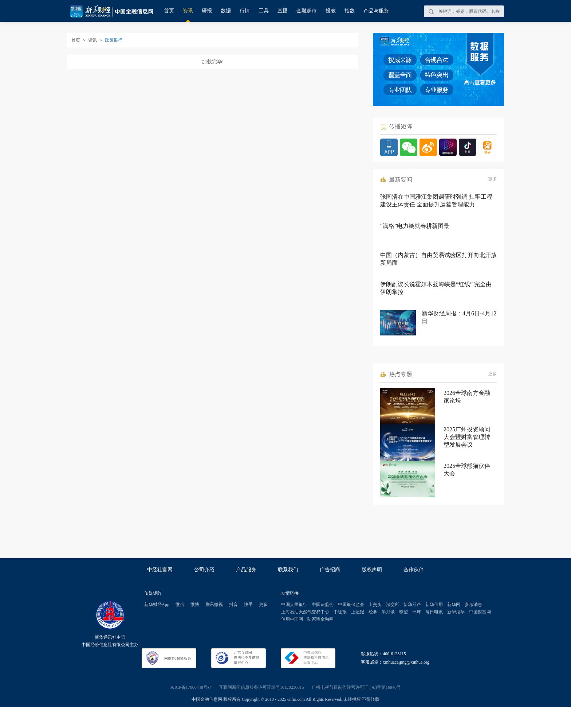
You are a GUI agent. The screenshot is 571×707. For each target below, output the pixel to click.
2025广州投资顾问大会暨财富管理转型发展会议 (467, 437)
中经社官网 (160, 569)
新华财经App (156, 604)
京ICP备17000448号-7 (190, 687)
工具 (264, 10)
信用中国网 (292, 619)
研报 (207, 10)
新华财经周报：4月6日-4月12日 (459, 317)
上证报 (357, 611)
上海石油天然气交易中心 (305, 611)
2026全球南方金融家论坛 (467, 397)
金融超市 (306, 10)
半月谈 (388, 611)
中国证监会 (323, 604)
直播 (282, 10)
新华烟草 (456, 611)
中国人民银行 (294, 604)
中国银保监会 (351, 604)
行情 (245, 10)
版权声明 (372, 569)
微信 (180, 604)
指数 (349, 10)
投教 (331, 10)
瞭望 (403, 611)
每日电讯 (434, 611)
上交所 (375, 604)
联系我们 (288, 569)
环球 (416, 611)
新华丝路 (412, 604)
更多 (492, 179)
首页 (169, 10)
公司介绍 (204, 569)
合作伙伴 (413, 569)
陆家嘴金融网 (320, 619)
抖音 (233, 604)
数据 (226, 10)
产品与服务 (376, 10)
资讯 (188, 10)
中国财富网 (480, 611)
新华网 (453, 604)
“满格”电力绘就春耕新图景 (414, 226)
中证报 (340, 611)
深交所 (392, 604)
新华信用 (434, 604)
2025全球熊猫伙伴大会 (467, 470)
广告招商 (330, 569)
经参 (373, 611)
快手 (248, 604)
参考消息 (473, 604)
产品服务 (246, 569)
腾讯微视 (214, 604)
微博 (194, 604)
